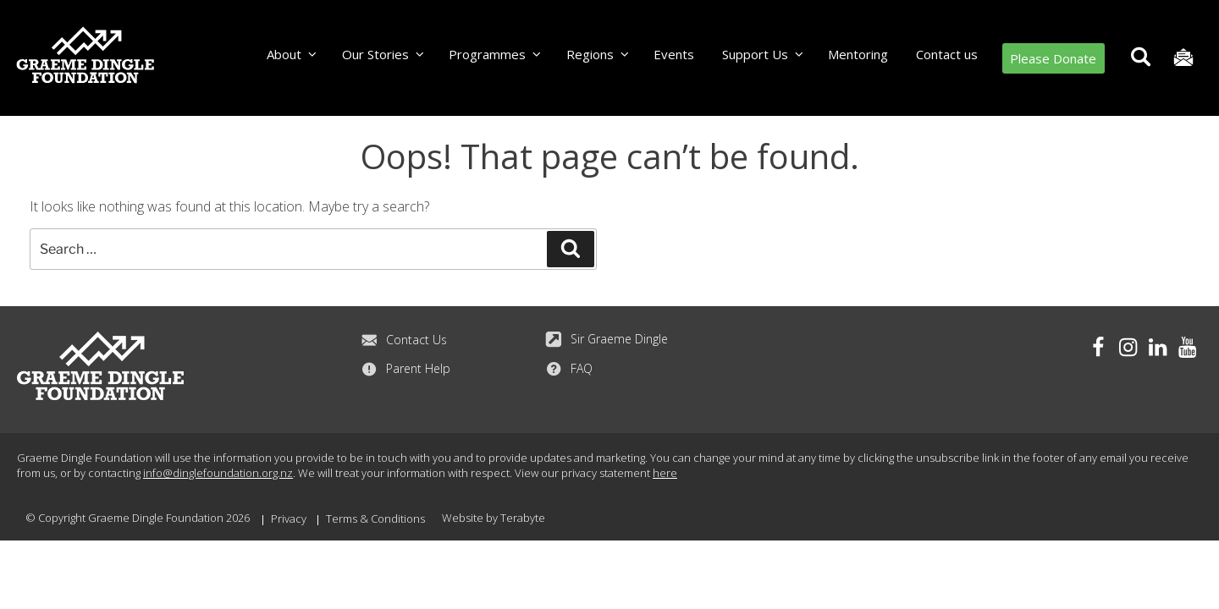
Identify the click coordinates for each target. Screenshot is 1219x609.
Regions (598, 54)
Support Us (763, 54)
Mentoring (858, 54)
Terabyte (522, 517)
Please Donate (1053, 58)
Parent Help (405, 368)
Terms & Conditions (375, 518)
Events (674, 54)
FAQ (569, 368)
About (292, 54)
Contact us (947, 54)
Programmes (496, 54)
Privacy (288, 518)
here (665, 472)
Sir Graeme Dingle (606, 339)
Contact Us (404, 340)
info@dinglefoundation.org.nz (218, 472)
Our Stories (384, 54)
